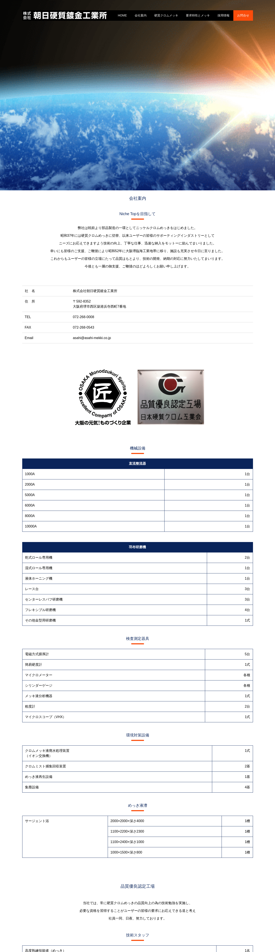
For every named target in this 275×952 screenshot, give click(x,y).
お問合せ (243, 15)
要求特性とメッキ (198, 15)
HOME (122, 15)
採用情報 (223, 15)
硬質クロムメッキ (166, 15)
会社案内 (141, 15)
